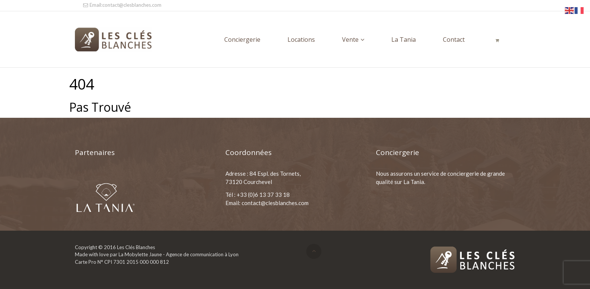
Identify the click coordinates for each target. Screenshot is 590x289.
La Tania (403, 39)
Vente (350, 39)
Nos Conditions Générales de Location (424, 194)
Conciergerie (242, 39)
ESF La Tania (90, 173)
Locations (301, 39)
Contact (454, 39)
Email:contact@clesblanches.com (121, 5)
